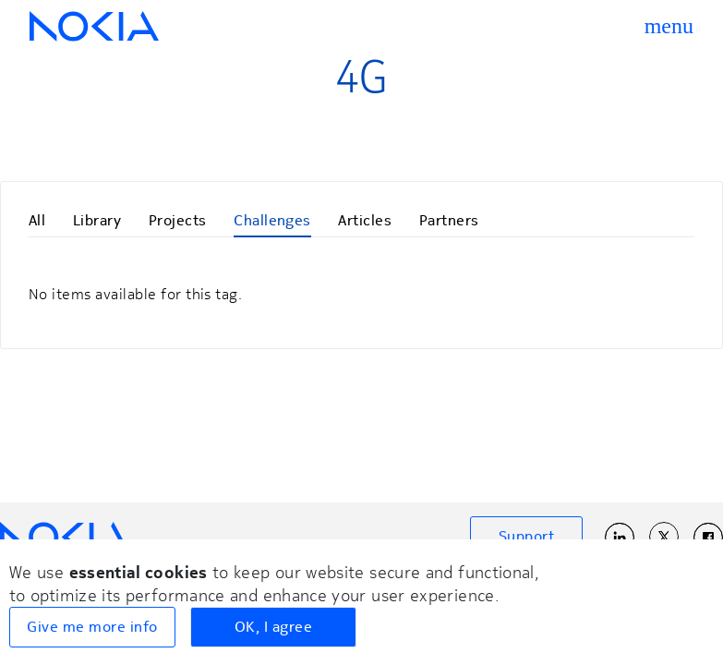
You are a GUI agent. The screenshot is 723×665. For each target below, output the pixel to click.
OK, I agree (273, 627)
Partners (449, 221)
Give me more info (92, 627)
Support (526, 536)
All (37, 221)
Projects (178, 221)
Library (97, 221)
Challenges (272, 221)
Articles (365, 221)
